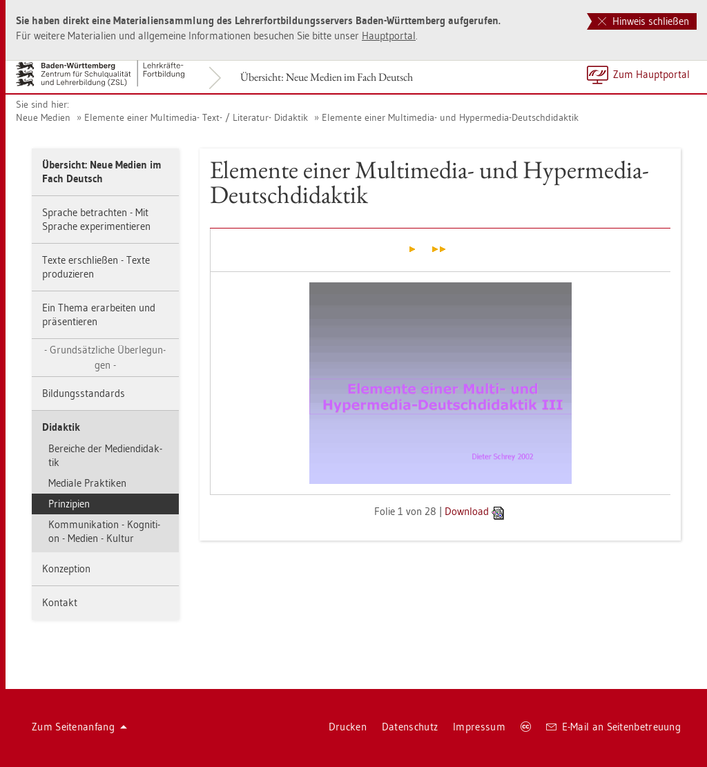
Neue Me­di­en (43, 117)
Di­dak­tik (61, 427)
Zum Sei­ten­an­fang (79, 726)
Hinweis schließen (643, 21)
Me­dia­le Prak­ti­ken (87, 482)
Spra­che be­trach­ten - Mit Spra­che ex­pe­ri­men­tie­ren (96, 219)
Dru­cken (348, 726)
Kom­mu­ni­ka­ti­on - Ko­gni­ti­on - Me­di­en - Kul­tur (104, 531)
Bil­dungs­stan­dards (83, 393)
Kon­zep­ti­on (66, 568)
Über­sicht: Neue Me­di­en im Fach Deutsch (326, 77)
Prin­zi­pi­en (69, 503)
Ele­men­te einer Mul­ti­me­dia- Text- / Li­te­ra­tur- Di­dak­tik (196, 117)
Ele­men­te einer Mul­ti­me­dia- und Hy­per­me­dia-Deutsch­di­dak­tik (450, 117)
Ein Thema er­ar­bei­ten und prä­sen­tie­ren (98, 314)
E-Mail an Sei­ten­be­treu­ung (613, 726)
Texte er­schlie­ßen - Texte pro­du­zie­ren (96, 266)
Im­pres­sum (479, 726)
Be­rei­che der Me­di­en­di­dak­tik (105, 455)
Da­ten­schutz (410, 726)
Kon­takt (59, 602)
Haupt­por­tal (389, 35)
